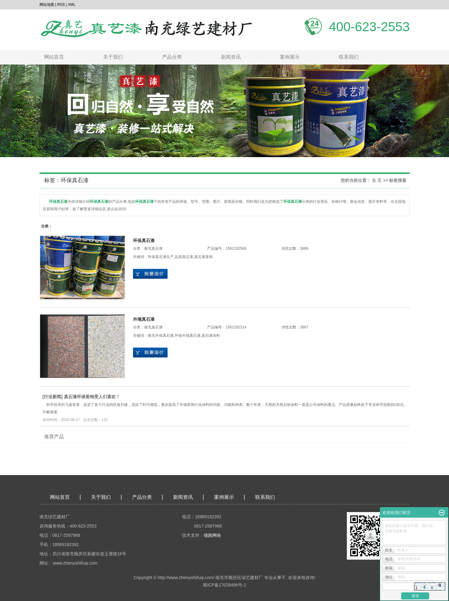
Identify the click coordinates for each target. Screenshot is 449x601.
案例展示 (290, 57)
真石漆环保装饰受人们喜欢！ (92, 396)
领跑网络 (212, 535)
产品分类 (172, 57)
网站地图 (46, 4)
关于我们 (113, 57)
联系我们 (349, 57)
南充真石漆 (153, 248)
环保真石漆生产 (161, 257)
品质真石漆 (184, 257)
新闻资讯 (231, 57)
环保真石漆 (144, 240)
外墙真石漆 (144, 319)
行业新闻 (52, 396)
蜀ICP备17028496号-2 (224, 584)
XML (72, 4)
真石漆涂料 (211, 335)
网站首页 (54, 57)
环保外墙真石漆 (188, 335)
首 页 (377, 180)
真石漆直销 (203, 257)
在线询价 (150, 274)
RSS (61, 4)
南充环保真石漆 (161, 335)
